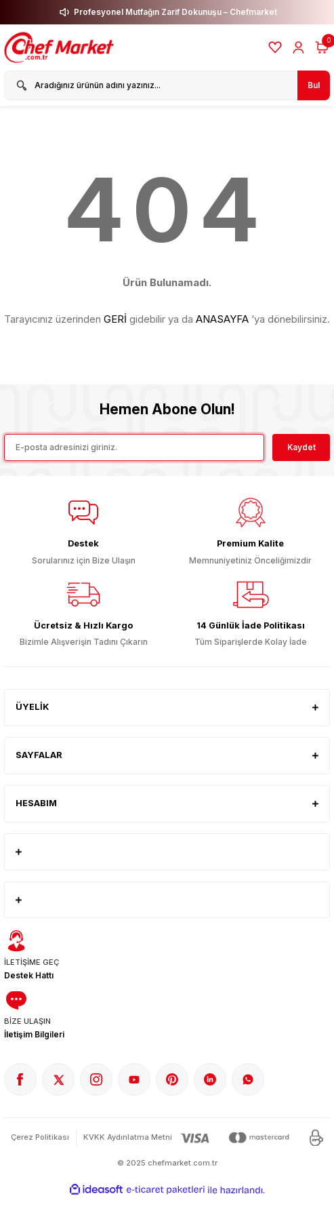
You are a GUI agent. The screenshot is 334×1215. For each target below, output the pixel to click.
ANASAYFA (222, 319)
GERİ (115, 319)
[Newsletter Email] (134, 447)
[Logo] (60, 47)
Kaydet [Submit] (301, 447)
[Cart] (322, 47)
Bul (314, 85)
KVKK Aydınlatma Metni (127, 1137)
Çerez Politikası (40, 1137)
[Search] (167, 85)
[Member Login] (298, 47)
